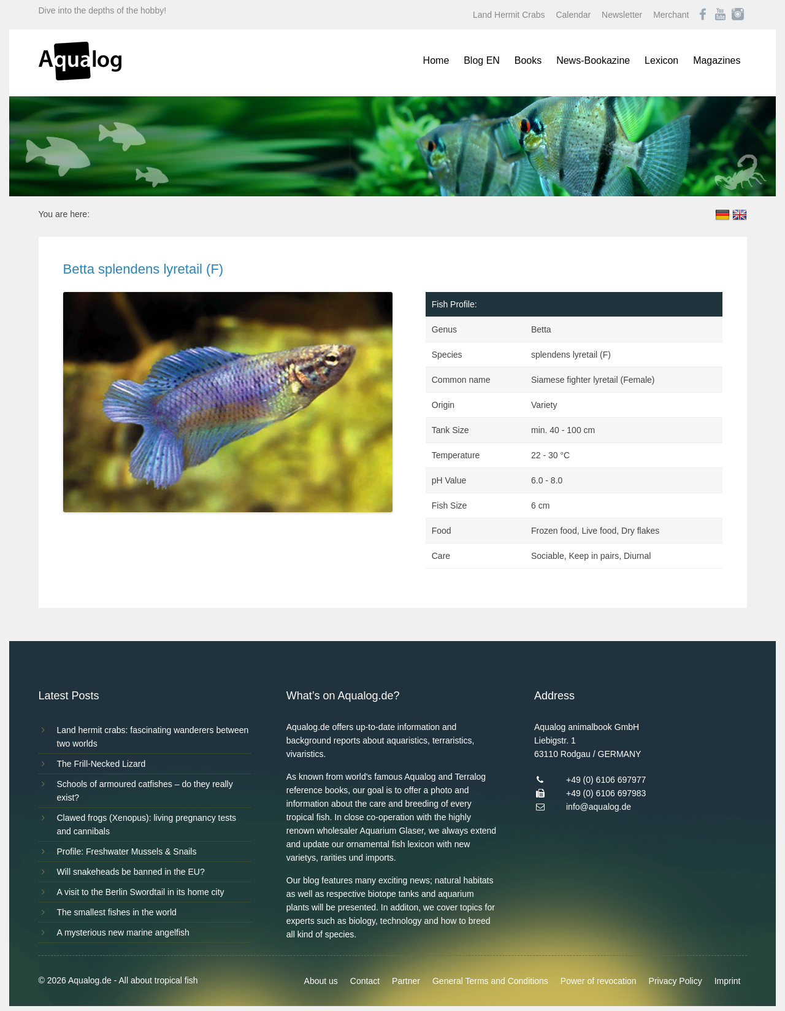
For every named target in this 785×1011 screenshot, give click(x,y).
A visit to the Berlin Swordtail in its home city (140, 892)
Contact (365, 981)
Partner (406, 981)
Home (436, 60)
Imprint (727, 981)
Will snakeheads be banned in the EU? (131, 872)
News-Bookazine (593, 60)
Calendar (573, 15)
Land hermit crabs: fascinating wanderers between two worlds (153, 736)
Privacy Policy (675, 981)
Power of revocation (599, 981)
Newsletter (622, 15)
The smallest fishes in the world (117, 912)
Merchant (671, 15)
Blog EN (482, 60)
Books (528, 60)
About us (321, 981)
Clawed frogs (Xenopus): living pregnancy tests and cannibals (147, 824)
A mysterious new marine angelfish (123, 932)
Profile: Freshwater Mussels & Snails (127, 851)
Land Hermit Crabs (509, 15)
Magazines (716, 60)
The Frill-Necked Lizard (101, 764)
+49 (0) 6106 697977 (606, 780)
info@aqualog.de (598, 807)
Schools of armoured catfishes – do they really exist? (145, 790)
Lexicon (661, 60)
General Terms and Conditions (490, 981)
